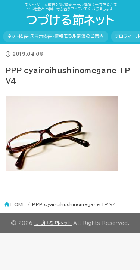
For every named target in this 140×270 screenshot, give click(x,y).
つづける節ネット (70, 20)
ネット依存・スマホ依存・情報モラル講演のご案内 (55, 36)
